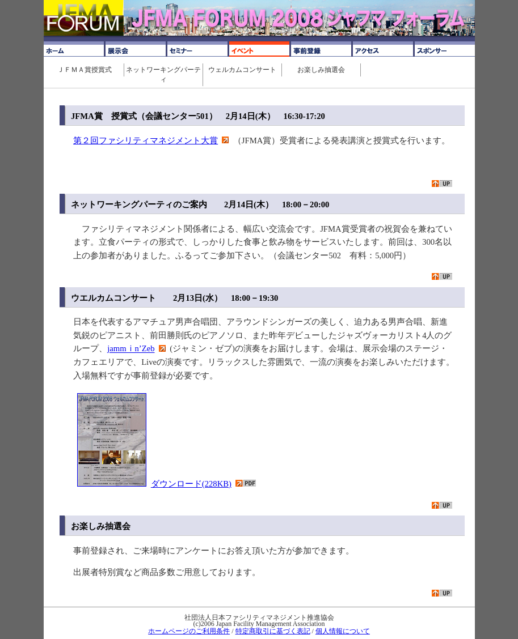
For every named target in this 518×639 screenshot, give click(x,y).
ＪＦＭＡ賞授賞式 (84, 70)
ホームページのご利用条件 (189, 631)
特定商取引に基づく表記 (272, 631)
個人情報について (342, 631)
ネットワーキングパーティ (163, 74)
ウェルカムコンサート (242, 70)
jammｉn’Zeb (130, 348)
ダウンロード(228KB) (191, 483)
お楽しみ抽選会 (321, 70)
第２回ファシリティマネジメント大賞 (145, 140)
